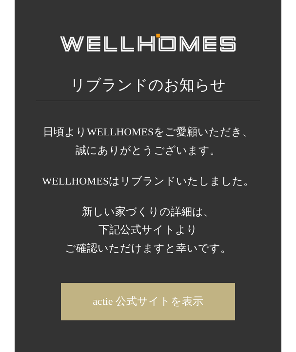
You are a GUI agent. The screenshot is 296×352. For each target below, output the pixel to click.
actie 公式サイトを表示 (148, 301)
